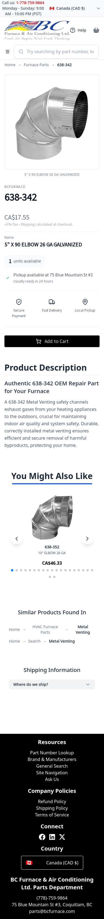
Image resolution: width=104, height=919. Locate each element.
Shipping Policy (52, 808)
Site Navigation (52, 773)
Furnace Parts (36, 64)
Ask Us (52, 779)
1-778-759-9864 (30, 2)
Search (34, 641)
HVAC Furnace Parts (45, 629)
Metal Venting (83, 629)
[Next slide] (87, 538)
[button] (12, 570)
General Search (52, 766)
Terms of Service (52, 815)
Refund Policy (52, 801)
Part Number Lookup (52, 753)
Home (10, 64)
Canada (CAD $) (52, 863)
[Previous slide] (16, 538)
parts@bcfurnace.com (52, 911)
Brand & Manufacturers (51, 759)
